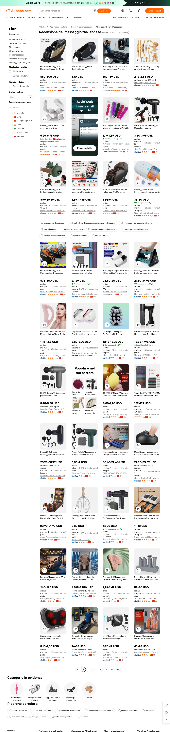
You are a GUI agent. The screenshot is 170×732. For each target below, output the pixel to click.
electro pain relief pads (72, 229)
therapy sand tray (37, 717)
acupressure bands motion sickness (136, 223)
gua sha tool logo (101, 235)
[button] (75, 59)
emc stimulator (48, 229)
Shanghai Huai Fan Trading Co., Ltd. (147, 294)
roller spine (148, 710)
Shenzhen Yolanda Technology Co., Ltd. (85, 294)
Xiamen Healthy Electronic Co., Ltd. (147, 213)
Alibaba (42, 27)
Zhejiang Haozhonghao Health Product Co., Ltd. (85, 593)
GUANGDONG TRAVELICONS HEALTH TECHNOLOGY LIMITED (116, 473)
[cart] (133, 11)
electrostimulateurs (127, 710)
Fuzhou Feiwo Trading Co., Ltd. (116, 211)
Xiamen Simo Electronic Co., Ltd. (116, 657)
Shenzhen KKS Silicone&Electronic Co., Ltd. (147, 355)
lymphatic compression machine (102, 229)
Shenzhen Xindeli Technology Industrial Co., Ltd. (116, 149)
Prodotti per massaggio (81, 27)
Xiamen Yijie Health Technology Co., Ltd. (53, 88)
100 (117, 669)
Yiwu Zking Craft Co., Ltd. (145, 82)
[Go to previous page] (77, 669)
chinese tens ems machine (53, 235)
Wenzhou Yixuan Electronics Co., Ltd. (85, 473)
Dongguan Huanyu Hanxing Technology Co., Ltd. (116, 414)
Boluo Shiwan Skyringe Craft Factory (53, 355)
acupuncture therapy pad (52, 223)
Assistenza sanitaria (58, 27)
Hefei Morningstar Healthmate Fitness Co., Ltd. (85, 88)
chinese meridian (79, 235)
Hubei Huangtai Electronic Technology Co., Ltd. (147, 537)
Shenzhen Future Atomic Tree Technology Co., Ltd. (85, 211)
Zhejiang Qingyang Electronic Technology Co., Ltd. (53, 657)
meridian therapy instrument (135, 229)
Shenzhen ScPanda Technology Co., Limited (53, 152)
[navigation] (21, 348)
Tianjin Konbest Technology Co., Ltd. (116, 88)
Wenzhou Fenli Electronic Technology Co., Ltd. (53, 409)
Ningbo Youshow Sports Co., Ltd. (53, 211)
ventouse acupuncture (62, 717)
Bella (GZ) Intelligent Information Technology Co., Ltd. (53, 598)
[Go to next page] (123, 669)
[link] (166, 705)
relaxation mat (16, 717)
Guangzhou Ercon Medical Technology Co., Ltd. (85, 652)
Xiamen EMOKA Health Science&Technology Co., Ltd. (116, 292)
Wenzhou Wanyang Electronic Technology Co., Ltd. (147, 652)
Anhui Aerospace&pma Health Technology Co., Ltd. (53, 537)
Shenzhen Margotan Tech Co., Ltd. (85, 353)
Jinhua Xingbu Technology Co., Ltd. (147, 478)
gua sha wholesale (18, 710)
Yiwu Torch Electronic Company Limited (147, 149)
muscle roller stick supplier (68, 710)
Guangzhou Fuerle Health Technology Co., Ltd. (147, 414)
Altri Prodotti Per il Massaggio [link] (109, 27)
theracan (83, 717)
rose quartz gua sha (41, 710)
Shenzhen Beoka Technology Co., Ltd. (53, 475)
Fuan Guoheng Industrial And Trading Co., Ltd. (53, 292)
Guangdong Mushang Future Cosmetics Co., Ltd (116, 598)
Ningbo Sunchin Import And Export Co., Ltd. (116, 355)
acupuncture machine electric (99, 710)
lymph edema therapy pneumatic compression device (92, 223)
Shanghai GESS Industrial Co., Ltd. (147, 598)
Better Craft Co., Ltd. (81, 539)
